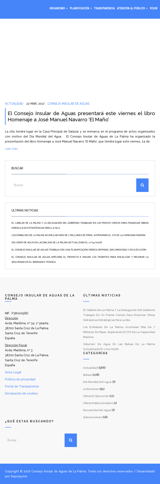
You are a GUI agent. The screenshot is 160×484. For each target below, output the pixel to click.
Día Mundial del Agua (97, 381)
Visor (154, 8)
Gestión (116, 25)
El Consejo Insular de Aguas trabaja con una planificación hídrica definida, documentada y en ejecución (78, 249)
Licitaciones (91, 389)
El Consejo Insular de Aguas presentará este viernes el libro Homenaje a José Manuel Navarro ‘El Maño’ (81, 116)
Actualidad (14, 103)
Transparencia (104, 8)
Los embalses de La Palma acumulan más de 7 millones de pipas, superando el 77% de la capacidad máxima (78, 235)
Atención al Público (131, 8)
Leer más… (12, 148)
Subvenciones (92, 417)
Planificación (79, 8)
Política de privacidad (20, 379)
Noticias (133, 25)
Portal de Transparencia (22, 386)
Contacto (151, 25)
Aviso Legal (13, 372)
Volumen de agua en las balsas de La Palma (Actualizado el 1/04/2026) (56, 242)
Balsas (87, 374)
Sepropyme (19, 476)
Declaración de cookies (21, 393)
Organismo (57, 8)
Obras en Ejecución (96, 396)
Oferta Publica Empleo (98, 403)
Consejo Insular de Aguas (69, 103)
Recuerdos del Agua (97, 410)
